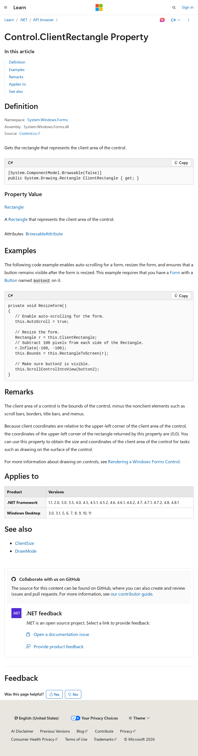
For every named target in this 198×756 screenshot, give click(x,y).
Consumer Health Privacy (32, 739)
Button (10, 280)
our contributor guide (131, 594)
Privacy (126, 731)
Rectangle (14, 207)
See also (16, 91)
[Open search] (174, 8)
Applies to (17, 84)
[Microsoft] (99, 7)
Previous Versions (55, 731)
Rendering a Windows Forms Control (144, 461)
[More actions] (189, 20)
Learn (9, 19)
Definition (17, 62)
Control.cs (28, 133)
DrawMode (25, 551)
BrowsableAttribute (44, 233)
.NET (23, 19)
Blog (80, 731)
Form (175, 272)
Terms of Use (76, 739)
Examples (17, 69)
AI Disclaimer (22, 731)
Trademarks (103, 739)
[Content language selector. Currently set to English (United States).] (36, 718)
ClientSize (24, 543)
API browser (43, 19)
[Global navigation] (5, 8)
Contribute (104, 731)
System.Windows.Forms (47, 119)
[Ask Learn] (162, 20)
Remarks (16, 76)
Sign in (188, 7)
